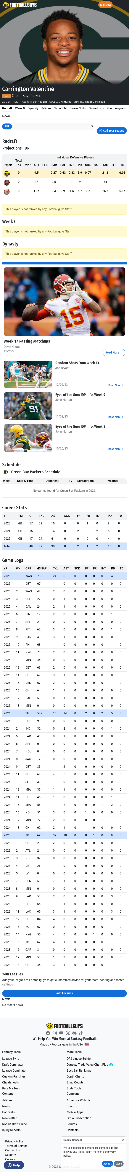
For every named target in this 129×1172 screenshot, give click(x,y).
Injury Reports (11, 1130)
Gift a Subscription (79, 1118)
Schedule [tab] (60, 108)
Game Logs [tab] (96, 108)
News (6, 1106)
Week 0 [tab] (20, 108)
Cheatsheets (10, 1082)
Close (118, 1163)
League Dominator (14, 1070)
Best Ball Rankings (79, 1070)
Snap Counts (75, 1082)
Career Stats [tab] (78, 108)
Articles (7, 1100)
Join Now (105, 5)
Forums (72, 1124)
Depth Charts (75, 1076)
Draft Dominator (12, 1064)
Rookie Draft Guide (14, 1124)
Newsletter (9, 1118)
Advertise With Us (78, 1100)
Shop (70, 1106)
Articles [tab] (46, 108)
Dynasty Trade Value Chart (94, 1065)
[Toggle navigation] (123, 5)
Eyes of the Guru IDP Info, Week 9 (80, 394)
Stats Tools (74, 1088)
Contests (73, 1130)
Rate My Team (11, 1088)
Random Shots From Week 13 (77, 363)
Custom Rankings (13, 1076)
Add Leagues (64, 993)
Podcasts (8, 1112)
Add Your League (111, 130)
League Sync (10, 1058)
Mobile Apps (75, 1112)
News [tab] (6, 116)
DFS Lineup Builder (79, 1058)
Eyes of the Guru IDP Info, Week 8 (80, 426)
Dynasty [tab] (33, 108)
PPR (7, 126)
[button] (92, 126)
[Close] (123, 1140)
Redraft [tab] (7, 108)
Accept (108, 1163)
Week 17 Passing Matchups (27, 341)
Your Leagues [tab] (116, 108)
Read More (114, 352)
